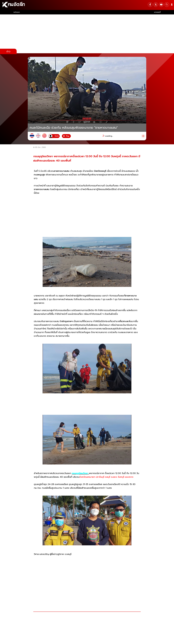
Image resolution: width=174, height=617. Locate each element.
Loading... (109, 136)
